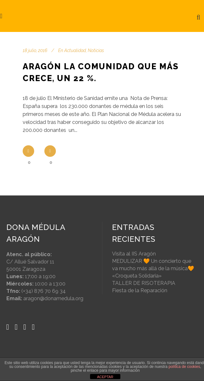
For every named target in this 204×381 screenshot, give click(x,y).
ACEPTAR (105, 377)
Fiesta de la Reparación (139, 290)
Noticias (96, 50)
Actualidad (75, 50)
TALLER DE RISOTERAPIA (143, 283)
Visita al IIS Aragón (134, 254)
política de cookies (184, 366)
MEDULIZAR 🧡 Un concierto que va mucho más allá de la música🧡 (153, 264)
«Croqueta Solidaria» (137, 276)
